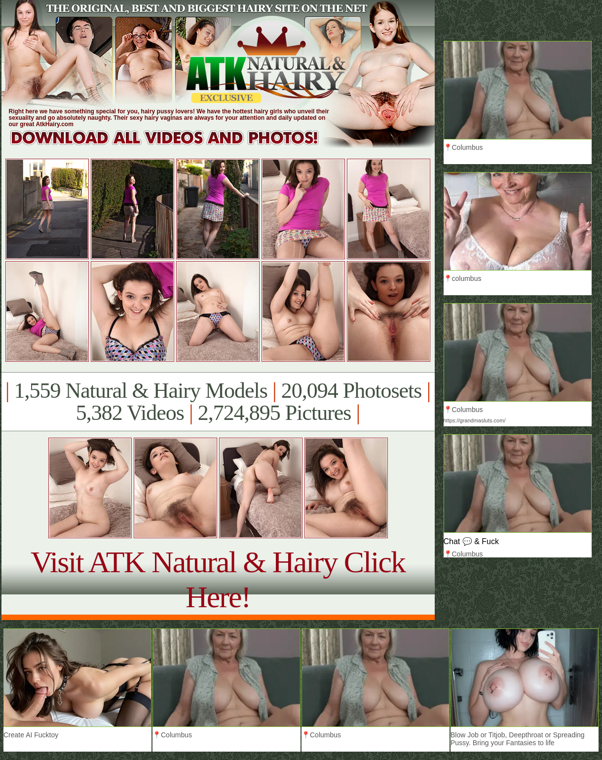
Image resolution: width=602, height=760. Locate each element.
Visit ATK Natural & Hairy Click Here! (218, 579)
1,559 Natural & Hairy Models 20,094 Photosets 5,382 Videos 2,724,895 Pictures (217, 402)
